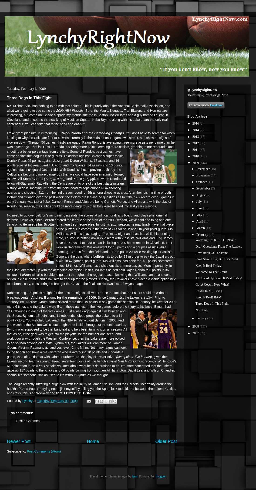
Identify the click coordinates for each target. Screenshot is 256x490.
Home (93, 441)
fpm (135, 476)
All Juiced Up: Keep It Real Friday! (218, 278)
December (203, 169)
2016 (196, 123)
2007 (196, 333)
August (201, 195)
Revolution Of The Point (211, 253)
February (202, 235)
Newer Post (18, 441)
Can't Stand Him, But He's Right (216, 259)
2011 (196, 150)
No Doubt (202, 310)
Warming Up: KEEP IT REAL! (215, 240)
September (203, 188)
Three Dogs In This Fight (212, 303)
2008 (196, 326)
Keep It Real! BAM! (208, 297)
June (199, 208)
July (199, 201)
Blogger (160, 476)
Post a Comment (28, 421)
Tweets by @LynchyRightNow (207, 95)
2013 (196, 137)
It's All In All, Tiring (208, 291)
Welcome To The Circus (211, 272)
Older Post (166, 441)
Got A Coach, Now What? (212, 284)
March (200, 228)
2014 (196, 130)
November (203, 175)
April (200, 221)
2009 (196, 163)
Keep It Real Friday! (208, 265)
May (199, 215)
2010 (196, 156)
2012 (196, 143)
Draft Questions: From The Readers (218, 246)
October (202, 182)
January (201, 318)
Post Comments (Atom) (44, 451)
